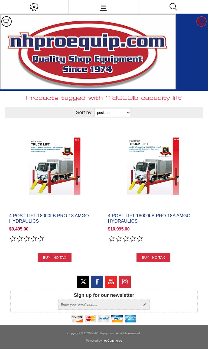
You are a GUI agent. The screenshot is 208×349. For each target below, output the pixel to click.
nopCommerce (112, 340)
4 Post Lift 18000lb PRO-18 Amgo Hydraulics (49, 218)
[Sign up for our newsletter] (99, 305)
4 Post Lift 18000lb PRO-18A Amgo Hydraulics (149, 218)
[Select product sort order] (112, 112)
